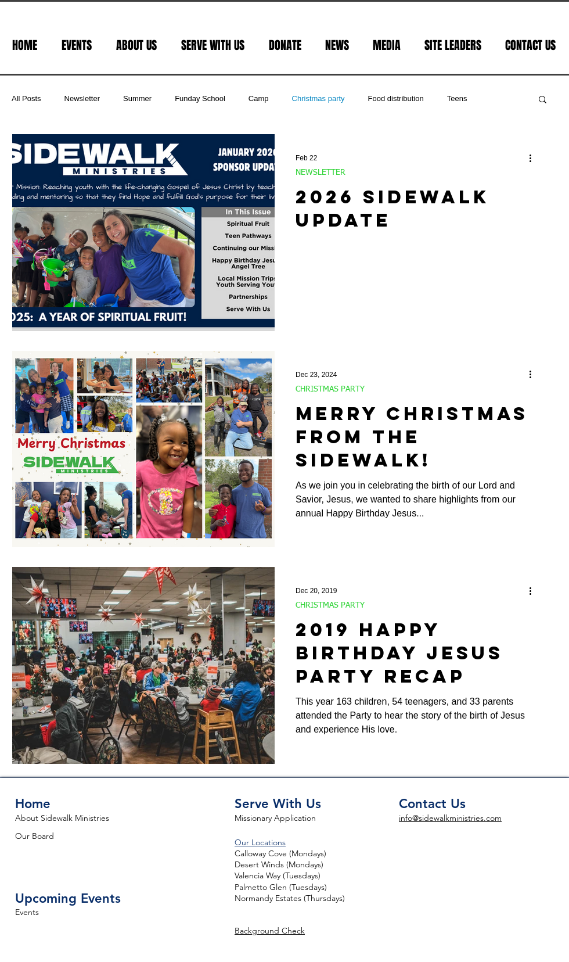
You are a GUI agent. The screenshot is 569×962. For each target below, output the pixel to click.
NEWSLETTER (320, 172)
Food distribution (396, 98)
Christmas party (318, 98)
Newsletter (82, 98)
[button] (542, 100)
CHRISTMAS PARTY (330, 389)
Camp (259, 98)
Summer (137, 98)
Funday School (200, 98)
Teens (457, 98)
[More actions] (534, 158)
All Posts (26, 98)
